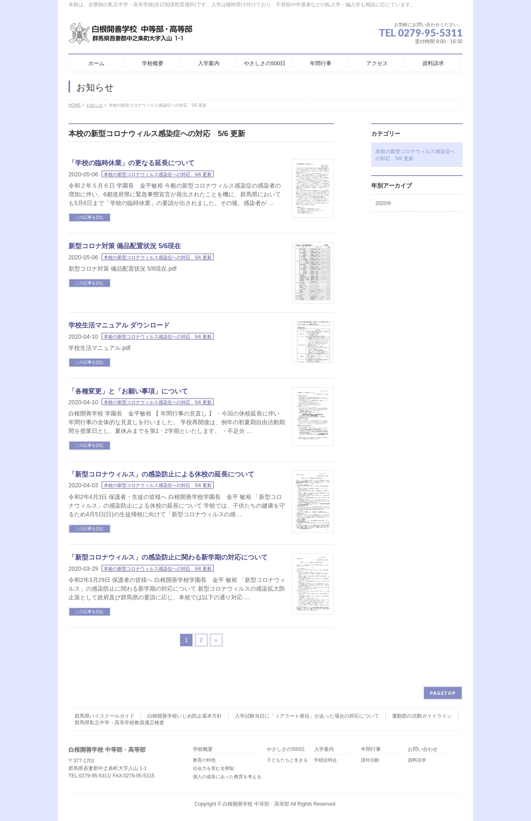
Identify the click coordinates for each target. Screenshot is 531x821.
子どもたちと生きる (287, 759)
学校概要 (203, 749)
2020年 (383, 203)
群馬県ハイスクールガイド (104, 716)
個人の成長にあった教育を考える (227, 776)
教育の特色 (204, 759)
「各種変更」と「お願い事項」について (128, 391)
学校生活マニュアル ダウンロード (119, 325)
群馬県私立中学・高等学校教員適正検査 (119, 723)
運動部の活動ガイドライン (422, 716)
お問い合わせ (423, 749)
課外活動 (370, 759)
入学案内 (324, 749)
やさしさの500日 (286, 749)
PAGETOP (443, 693)
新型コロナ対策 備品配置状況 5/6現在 (124, 245)
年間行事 (371, 749)
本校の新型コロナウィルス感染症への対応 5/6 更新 (158, 174)
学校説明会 (325, 759)
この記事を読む (89, 217)
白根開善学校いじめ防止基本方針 (184, 716)
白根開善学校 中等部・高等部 (256, 804)
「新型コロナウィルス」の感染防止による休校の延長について (161, 474)
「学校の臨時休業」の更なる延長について (131, 162)
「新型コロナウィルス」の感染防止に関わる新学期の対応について (168, 557)
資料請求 (417, 759)
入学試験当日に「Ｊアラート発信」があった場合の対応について (307, 716)
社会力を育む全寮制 (213, 768)
